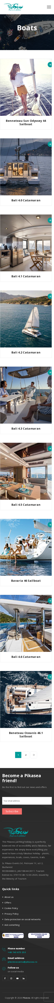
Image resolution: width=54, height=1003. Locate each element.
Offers (7, 902)
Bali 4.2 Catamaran (25, 352)
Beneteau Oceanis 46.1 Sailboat (26, 734)
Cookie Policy (11, 908)
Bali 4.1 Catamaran (25, 276)
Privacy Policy (11, 913)
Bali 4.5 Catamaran (25, 505)
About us (9, 897)
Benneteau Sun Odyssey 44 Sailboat (26, 122)
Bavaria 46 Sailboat (26, 581)
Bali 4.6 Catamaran (25, 657)
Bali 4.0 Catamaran (25, 200)
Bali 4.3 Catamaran (25, 428)
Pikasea (26, 997)
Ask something (12, 924)
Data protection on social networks (22, 919)
